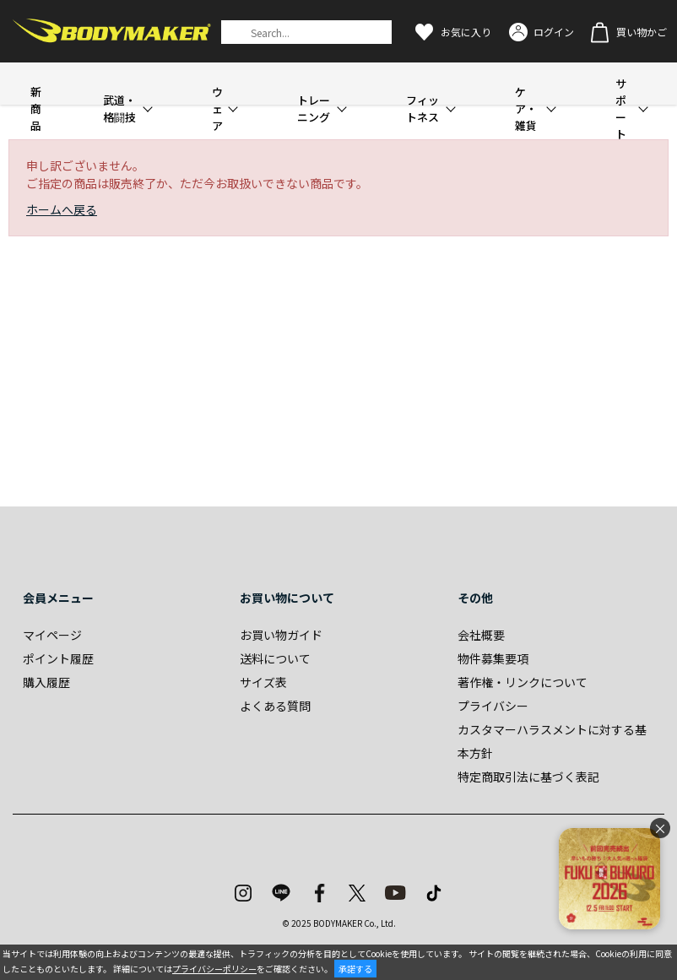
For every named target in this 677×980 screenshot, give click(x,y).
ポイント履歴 (58, 658)
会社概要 (481, 634)
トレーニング (313, 108)
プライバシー (493, 705)
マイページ (52, 634)
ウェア (217, 108)
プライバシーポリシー (214, 968)
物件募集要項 (493, 658)
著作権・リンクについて (523, 682)
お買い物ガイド (281, 634)
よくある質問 (275, 705)
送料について (275, 658)
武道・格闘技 (119, 108)
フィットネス (422, 108)
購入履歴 (46, 682)
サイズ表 (263, 682)
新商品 (35, 108)
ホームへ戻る (61, 209)
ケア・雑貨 (526, 108)
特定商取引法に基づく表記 (528, 776)
